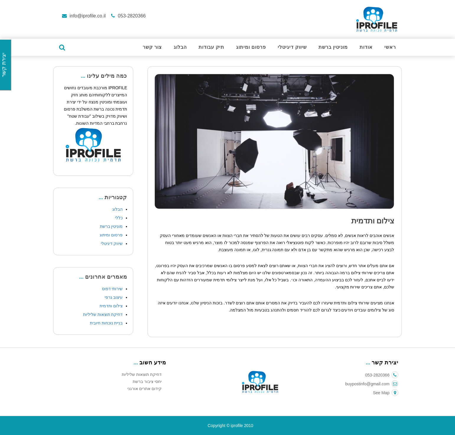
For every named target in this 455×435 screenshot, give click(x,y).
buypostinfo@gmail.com (372, 384)
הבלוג (180, 48)
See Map (385, 392)
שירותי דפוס (112, 288)
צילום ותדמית (111, 305)
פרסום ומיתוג (251, 48)
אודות (366, 48)
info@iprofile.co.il (87, 15)
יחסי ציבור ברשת (147, 381)
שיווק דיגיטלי (292, 48)
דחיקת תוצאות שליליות (103, 314)
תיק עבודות (211, 48)
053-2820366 (131, 15)
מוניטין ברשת (333, 48)
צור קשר (152, 48)
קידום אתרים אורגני (144, 388)
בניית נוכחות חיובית (106, 323)
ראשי (390, 48)
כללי (119, 217)
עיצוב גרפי (114, 297)
